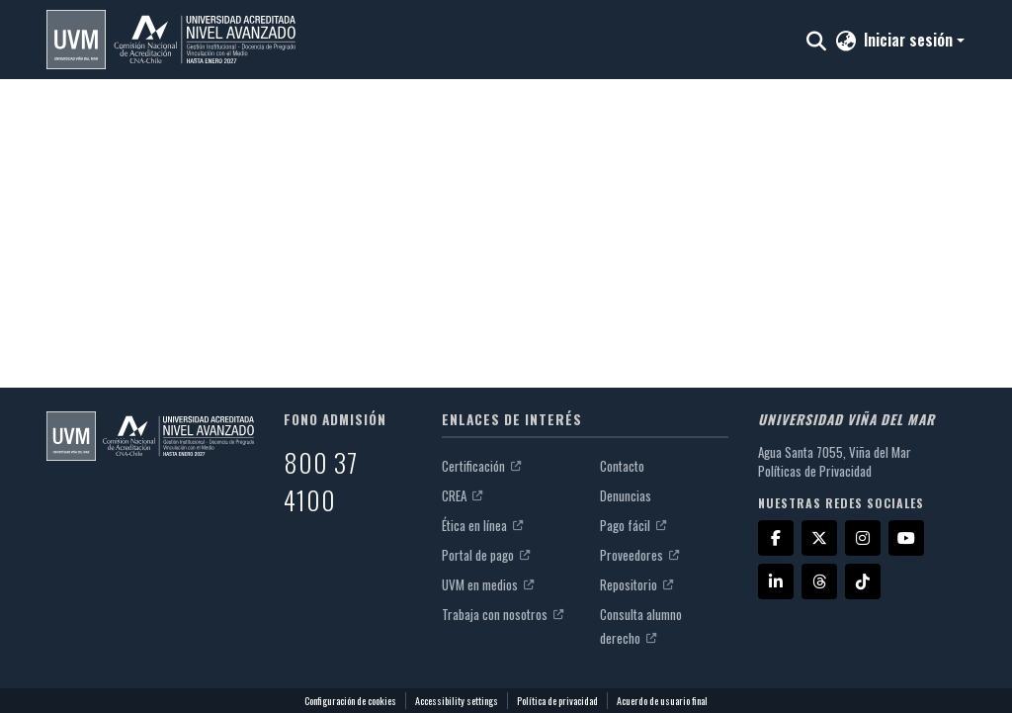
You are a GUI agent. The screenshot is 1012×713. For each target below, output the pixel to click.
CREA (462, 495)
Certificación (481, 466)
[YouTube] (906, 538)
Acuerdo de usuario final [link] (662, 700)
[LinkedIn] (776, 581)
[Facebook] (776, 538)
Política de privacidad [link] (557, 700)
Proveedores (639, 555)
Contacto (622, 466)
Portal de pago (486, 555)
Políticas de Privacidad (815, 471)
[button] (170, 39)
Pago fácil (633, 525)
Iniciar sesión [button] (910, 39)
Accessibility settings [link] (456, 700)
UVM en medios (488, 584)
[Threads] (819, 581)
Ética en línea (482, 525)
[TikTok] (863, 581)
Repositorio (636, 584)
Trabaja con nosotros (502, 614)
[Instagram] (863, 538)
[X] (819, 538)
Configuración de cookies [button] (350, 700)
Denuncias (625, 495)
